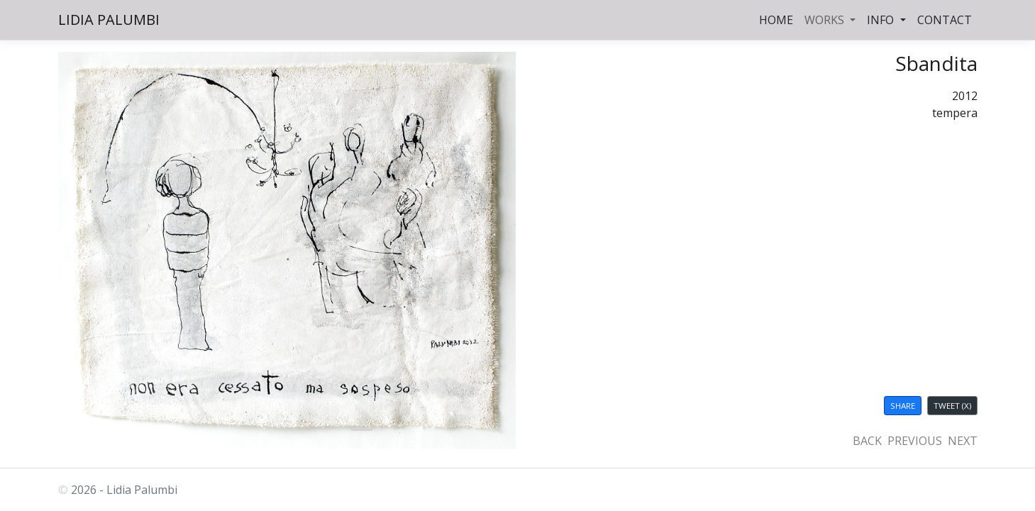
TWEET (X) (952, 405)
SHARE (902, 405)
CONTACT (944, 20)
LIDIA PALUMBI (109, 19)
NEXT (963, 441)
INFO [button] (882, 20)
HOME (776, 20)
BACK (867, 441)
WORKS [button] (825, 20)
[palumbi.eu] (361, 430)
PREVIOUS (914, 441)
